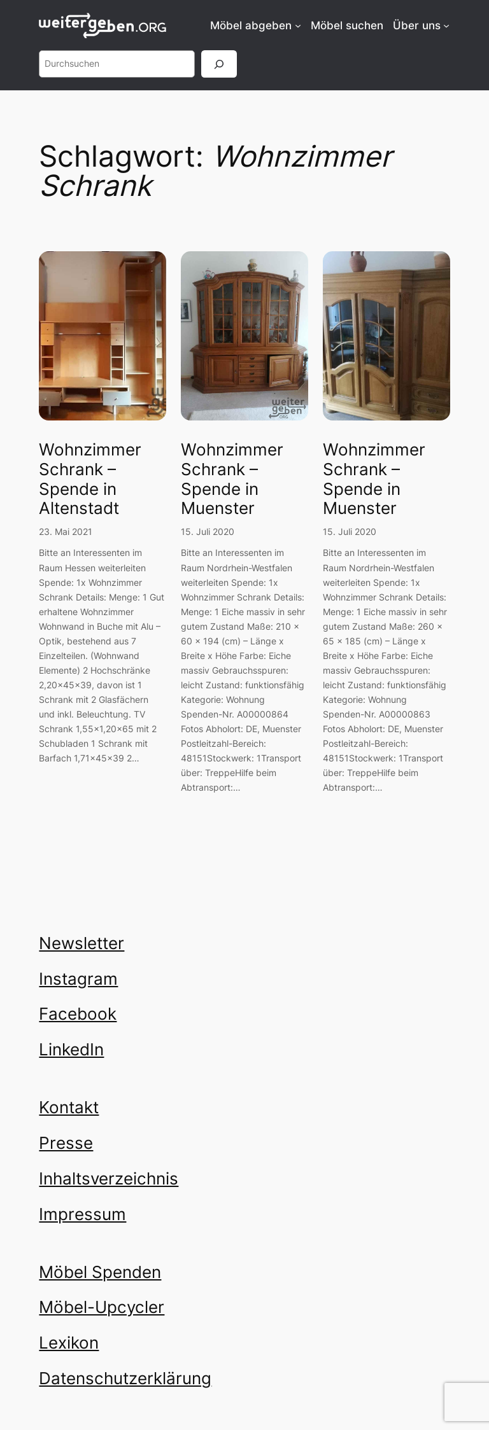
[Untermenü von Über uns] (446, 25)
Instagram (78, 979)
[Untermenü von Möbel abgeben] (298, 25)
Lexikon (69, 1342)
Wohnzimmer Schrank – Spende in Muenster (232, 479)
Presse (66, 1143)
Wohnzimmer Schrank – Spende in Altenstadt (90, 479)
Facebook (78, 1014)
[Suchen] (219, 64)
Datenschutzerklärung (125, 1378)
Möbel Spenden (100, 1272)
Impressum (82, 1214)
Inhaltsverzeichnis (108, 1178)
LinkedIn (71, 1049)
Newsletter (81, 943)
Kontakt (69, 1107)
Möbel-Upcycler (101, 1307)
